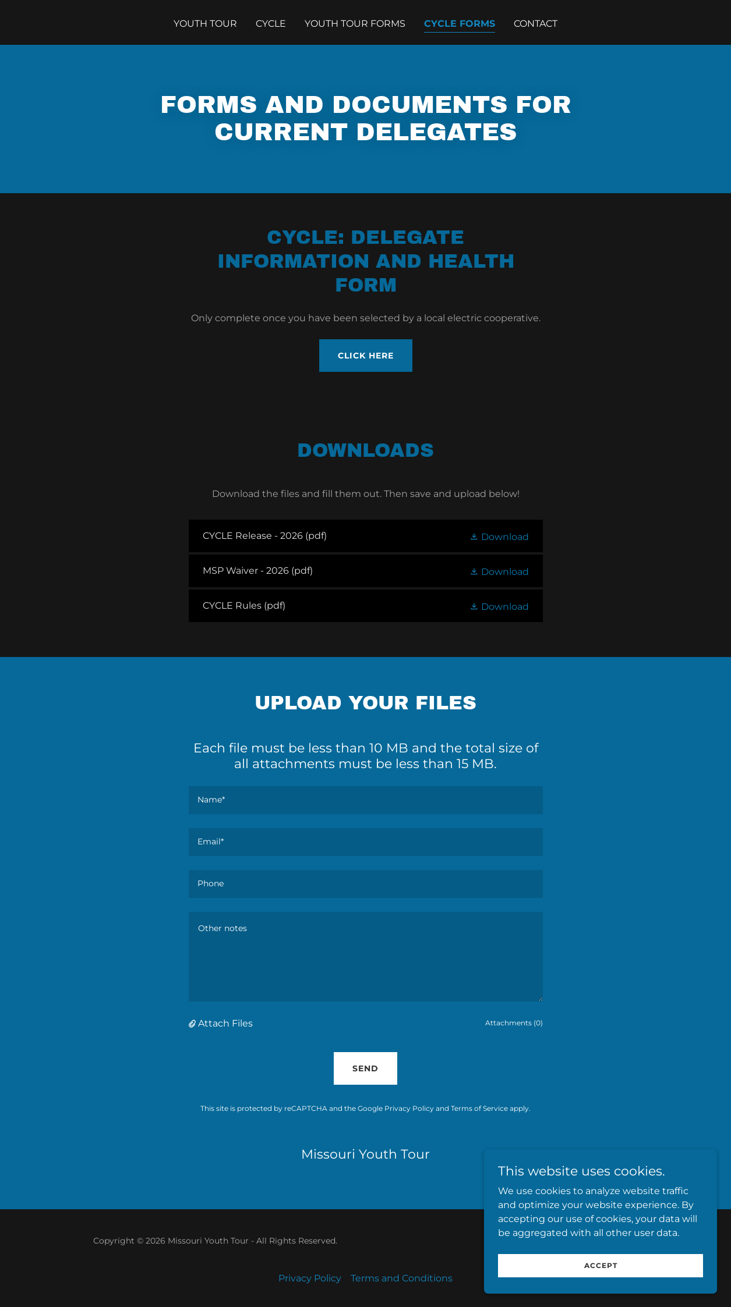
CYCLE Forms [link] (459, 23)
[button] (499, 536)
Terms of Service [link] (479, 1108)
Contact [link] (535, 23)
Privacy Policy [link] (409, 1108)
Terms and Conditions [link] (402, 1278)
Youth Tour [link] (205, 23)
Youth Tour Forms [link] (355, 23)
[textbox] (366, 800)
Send (365, 1068)
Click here (366, 355)
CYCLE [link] (271, 23)
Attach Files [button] (225, 1023)
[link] (366, 536)
